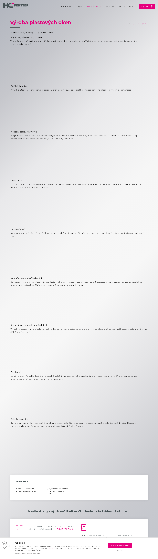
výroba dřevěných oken (58, 489)
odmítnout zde (34, 554)
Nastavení (120, 551)
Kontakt (132, 6)
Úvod (125, 24)
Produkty (65, 6)
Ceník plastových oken (27, 492)
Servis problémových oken (57, 492)
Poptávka (145, 6)
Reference (109, 6)
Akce (130, 24)
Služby (77, 6)
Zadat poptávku (65, 529)
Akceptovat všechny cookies (120, 545)
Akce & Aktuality (93, 6)
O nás (120, 6)
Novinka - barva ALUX (27, 489)
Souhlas (51, 548)
